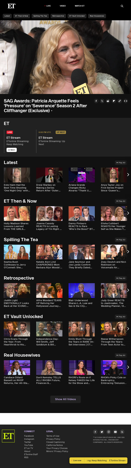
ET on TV (28, 448)
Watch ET (80, 5)
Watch (12, 150)
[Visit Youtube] (115, 432)
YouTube (28, 445)
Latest (7, 16)
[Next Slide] (128, 176)
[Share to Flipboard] (113, 101)
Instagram (29, 439)
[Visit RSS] (122, 432)
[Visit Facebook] (95, 432)
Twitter (27, 442)
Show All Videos (65, 399)
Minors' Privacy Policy (57, 451)
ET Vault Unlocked (77, 16)
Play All (121, 162)
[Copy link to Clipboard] (119, 101)
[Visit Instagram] (108, 432)
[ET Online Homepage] (11, 6)
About (27, 451)
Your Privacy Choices (57, 448)
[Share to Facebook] (96, 101)
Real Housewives (97, 16)
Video (63, 5)
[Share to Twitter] (102, 101)
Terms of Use (52, 436)
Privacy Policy (53, 439)
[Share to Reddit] (108, 101)
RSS (26, 457)
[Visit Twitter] (102, 432)
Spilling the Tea (40, 16)
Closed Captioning (55, 442)
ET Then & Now (21, 16)
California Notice (54, 445)
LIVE (48, 5)
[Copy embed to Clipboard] (125, 101)
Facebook (29, 436)
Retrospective (58, 16)
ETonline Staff (31, 454)
